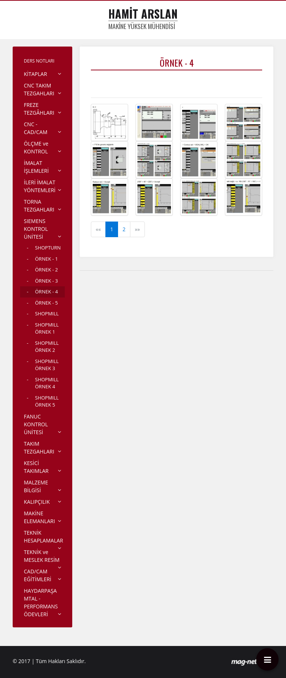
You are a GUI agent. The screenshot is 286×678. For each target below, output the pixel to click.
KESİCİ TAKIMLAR (36, 466)
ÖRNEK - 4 (46, 291)
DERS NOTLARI (39, 61)
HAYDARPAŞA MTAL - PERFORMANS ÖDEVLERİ (41, 602)
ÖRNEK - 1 (46, 258)
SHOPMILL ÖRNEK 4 (47, 383)
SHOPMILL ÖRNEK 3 (47, 365)
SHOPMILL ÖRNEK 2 (47, 347)
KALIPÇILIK (37, 501)
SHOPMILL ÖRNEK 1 (47, 328)
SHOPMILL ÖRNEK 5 (47, 401)
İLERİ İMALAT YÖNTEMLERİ (39, 186)
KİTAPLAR (35, 73)
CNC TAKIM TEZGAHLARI (39, 89)
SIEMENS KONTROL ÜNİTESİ (36, 228)
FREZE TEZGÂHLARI (39, 108)
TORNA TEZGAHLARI (39, 205)
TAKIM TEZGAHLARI (39, 447)
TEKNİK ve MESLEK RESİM (42, 555)
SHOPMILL (47, 313)
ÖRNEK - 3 (46, 280)
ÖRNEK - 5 (46, 302)
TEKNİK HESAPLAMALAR (43, 536)
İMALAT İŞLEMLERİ (36, 166)
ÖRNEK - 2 (46, 269)
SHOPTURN (48, 247)
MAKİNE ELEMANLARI (39, 517)
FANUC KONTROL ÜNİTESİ (36, 424)
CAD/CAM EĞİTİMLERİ (37, 575)
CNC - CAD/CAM (35, 128)
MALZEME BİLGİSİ (36, 486)
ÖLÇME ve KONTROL (36, 147)
